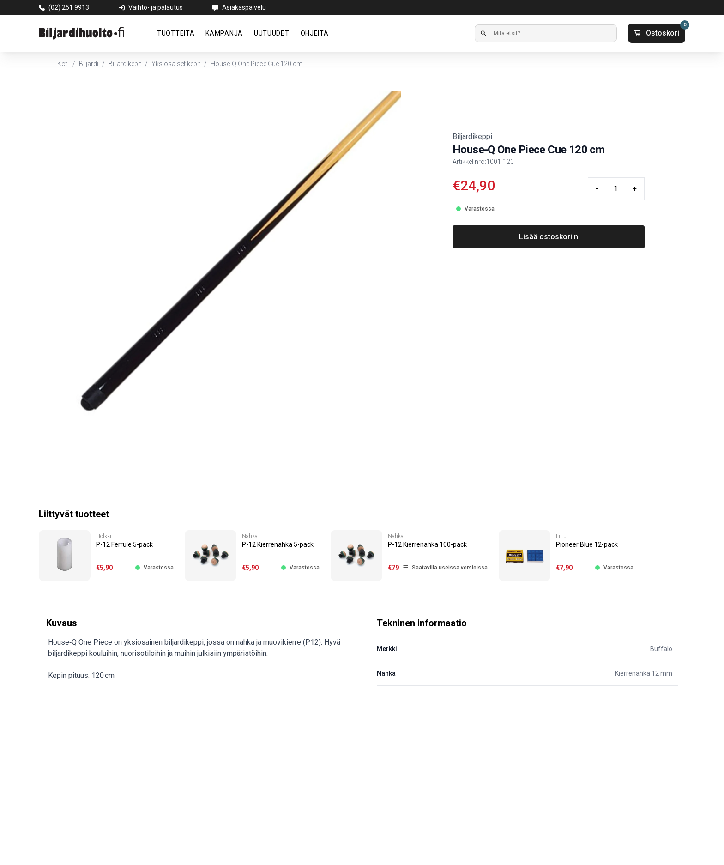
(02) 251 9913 (68, 7)
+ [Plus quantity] (635, 188)
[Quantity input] (615, 189)
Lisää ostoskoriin (548, 236)
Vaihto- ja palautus (155, 7)
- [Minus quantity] (597, 188)
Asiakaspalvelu (244, 7)
